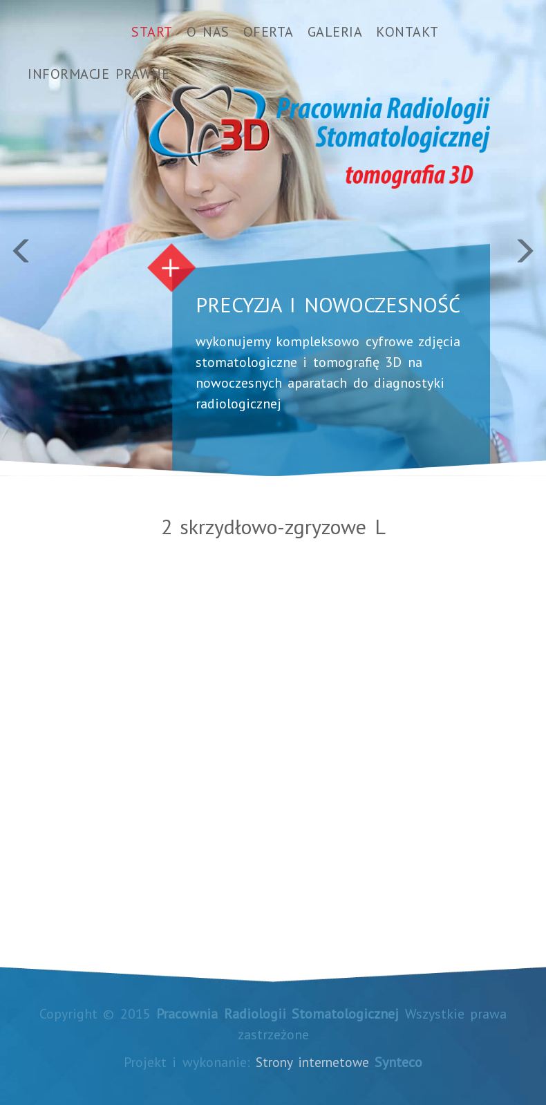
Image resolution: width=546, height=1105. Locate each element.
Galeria (335, 32)
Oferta (268, 32)
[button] (41, 238)
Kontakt (407, 32)
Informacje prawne (98, 74)
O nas (208, 32)
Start (152, 32)
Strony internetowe (312, 1062)
